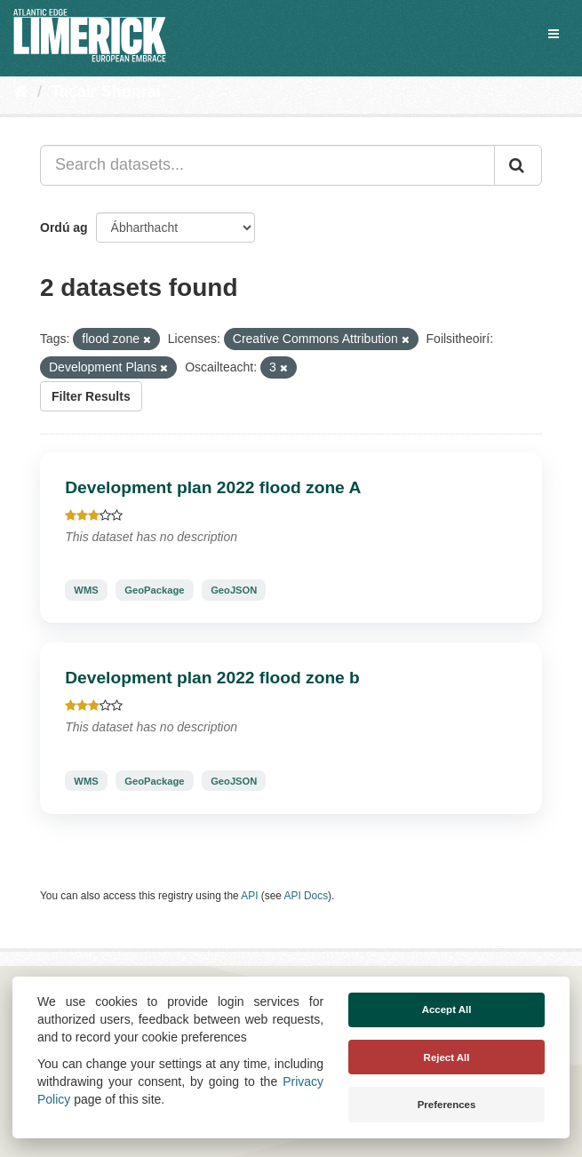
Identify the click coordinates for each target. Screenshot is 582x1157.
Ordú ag (64, 227)
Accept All (447, 1009)
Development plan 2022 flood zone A (213, 487)
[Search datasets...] (267, 165)
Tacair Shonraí (106, 91)
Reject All (447, 1057)
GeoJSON (234, 590)
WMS (86, 590)
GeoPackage (154, 590)
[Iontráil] (518, 165)
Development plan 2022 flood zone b (212, 677)
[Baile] (20, 91)
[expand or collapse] (553, 34)
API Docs (306, 896)
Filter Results (91, 396)
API (249, 896)
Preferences (447, 1104)
